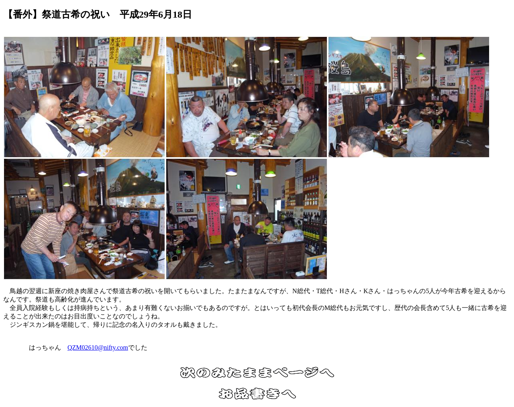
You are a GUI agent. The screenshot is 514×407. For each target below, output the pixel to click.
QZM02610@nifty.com (97, 347)
